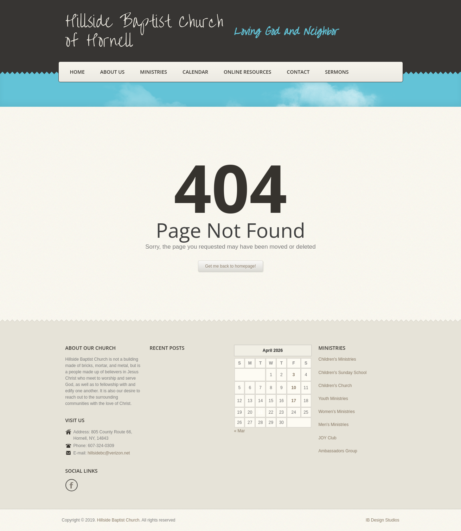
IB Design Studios (382, 520)
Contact (298, 71)
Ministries (153, 71)
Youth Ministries (333, 398)
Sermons (336, 71)
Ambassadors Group (338, 450)
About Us (112, 71)
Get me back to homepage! (230, 266)
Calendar (195, 71)
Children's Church (335, 385)
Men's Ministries (334, 424)
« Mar (239, 430)
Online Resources (247, 71)
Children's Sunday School (343, 372)
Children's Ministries (337, 359)
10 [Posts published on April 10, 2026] (293, 387)
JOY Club (328, 437)
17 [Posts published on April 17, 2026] (293, 400)
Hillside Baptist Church (118, 520)
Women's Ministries (337, 411)
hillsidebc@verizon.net (109, 453)
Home (77, 71)
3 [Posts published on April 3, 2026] (294, 374)
